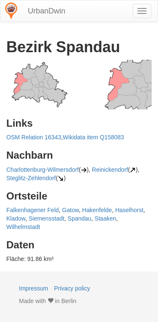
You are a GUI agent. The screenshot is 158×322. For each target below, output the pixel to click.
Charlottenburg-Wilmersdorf (42, 169)
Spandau (79, 218)
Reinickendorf (110, 169)
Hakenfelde (97, 210)
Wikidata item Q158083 (93, 137)
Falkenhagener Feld (32, 210)
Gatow (70, 210)
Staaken (105, 218)
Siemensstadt (46, 218)
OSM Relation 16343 (33, 137)
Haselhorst (129, 210)
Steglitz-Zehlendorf (31, 178)
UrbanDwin (46, 11)
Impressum (33, 288)
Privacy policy (72, 288)
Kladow (15, 218)
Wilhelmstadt (23, 227)
